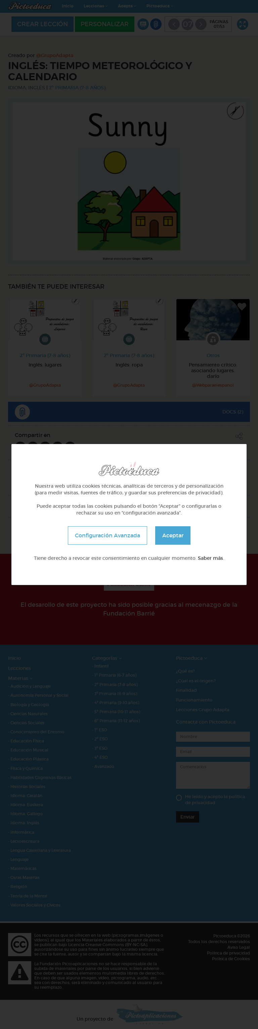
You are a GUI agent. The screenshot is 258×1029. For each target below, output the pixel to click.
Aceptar (172, 535)
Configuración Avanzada (107, 535)
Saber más (210, 558)
